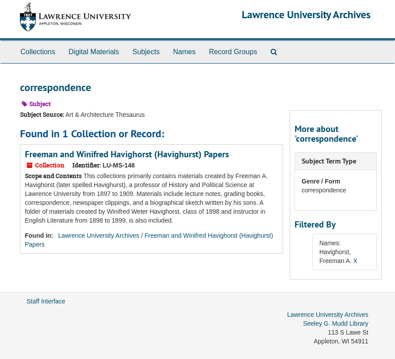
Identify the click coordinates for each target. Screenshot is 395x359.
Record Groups (233, 52)
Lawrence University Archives (306, 14)
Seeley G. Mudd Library (335, 323)
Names (184, 52)
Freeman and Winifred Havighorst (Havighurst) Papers (127, 154)
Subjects (146, 52)
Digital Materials (93, 52)
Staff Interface (46, 301)
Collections (37, 52)
